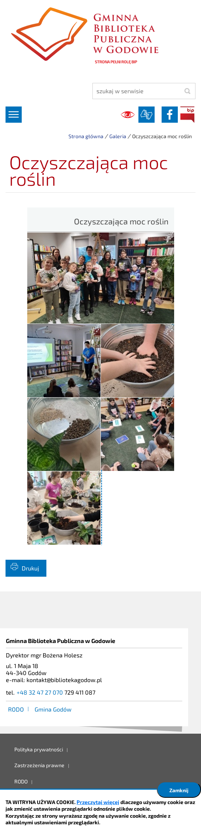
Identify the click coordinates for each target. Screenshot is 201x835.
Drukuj (30, 568)
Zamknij (178, 790)
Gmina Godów (53, 709)
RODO (16, 709)
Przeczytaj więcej (98, 802)
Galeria (117, 136)
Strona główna (85, 136)
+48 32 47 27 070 (40, 692)
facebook (170, 114)
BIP (187, 114)
